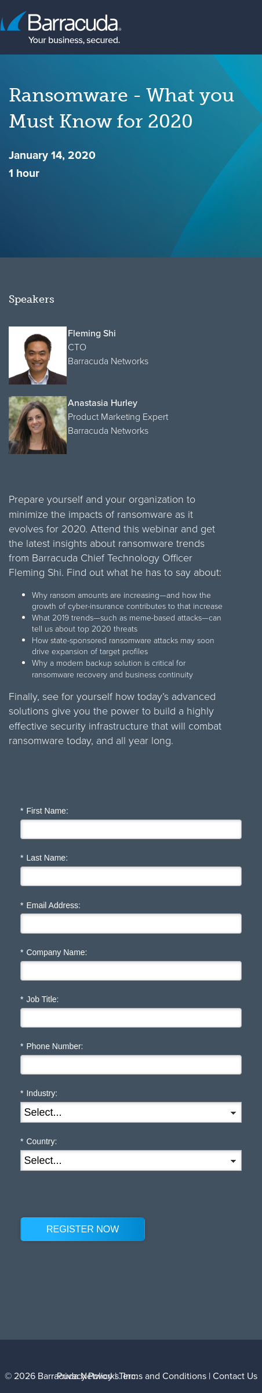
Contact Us (235, 1376)
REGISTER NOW (82, 1229)
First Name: (44, 811)
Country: (38, 1142)
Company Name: (54, 952)
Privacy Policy (84, 1376)
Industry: (38, 1093)
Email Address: (50, 905)
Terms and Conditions (162, 1376)
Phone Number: (51, 1046)
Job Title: (39, 999)
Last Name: (44, 858)
